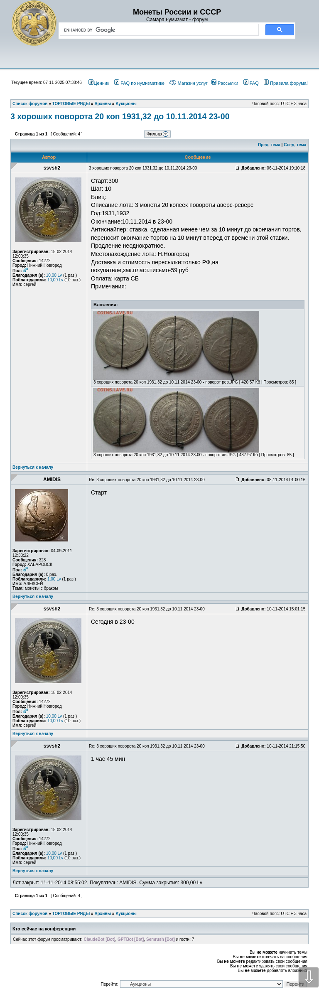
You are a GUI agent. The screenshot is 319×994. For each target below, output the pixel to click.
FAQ (251, 83)
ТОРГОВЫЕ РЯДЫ (71, 913)
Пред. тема (269, 145)
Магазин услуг (188, 83)
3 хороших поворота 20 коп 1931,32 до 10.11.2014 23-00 (120, 116)
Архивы (102, 913)
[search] (157, 30)
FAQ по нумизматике (139, 83)
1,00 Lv (54, 579)
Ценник (98, 83)
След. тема (295, 145)
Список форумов (30, 913)
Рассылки (224, 83)
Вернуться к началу (32, 467)
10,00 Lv (54, 275)
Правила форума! (286, 83)
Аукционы (126, 913)
